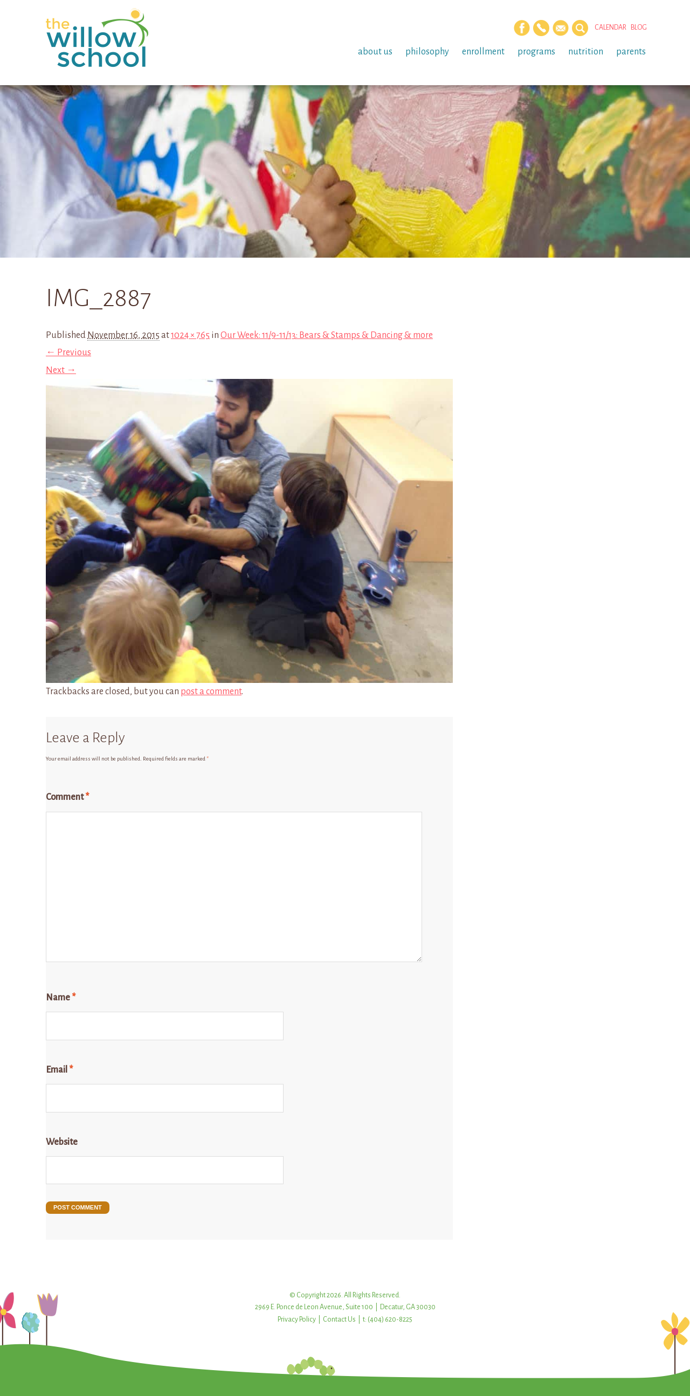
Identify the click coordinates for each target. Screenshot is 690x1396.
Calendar (610, 27)
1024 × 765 (190, 335)
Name (60, 998)
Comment (67, 797)
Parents (631, 52)
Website (62, 1142)
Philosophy (427, 52)
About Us (375, 52)
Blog (639, 27)
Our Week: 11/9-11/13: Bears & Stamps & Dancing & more (326, 335)
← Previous (68, 352)
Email (59, 1070)
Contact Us (339, 1319)
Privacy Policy (297, 1319)
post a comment (211, 691)
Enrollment (483, 52)
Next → (61, 370)
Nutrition (585, 52)
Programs (536, 52)
